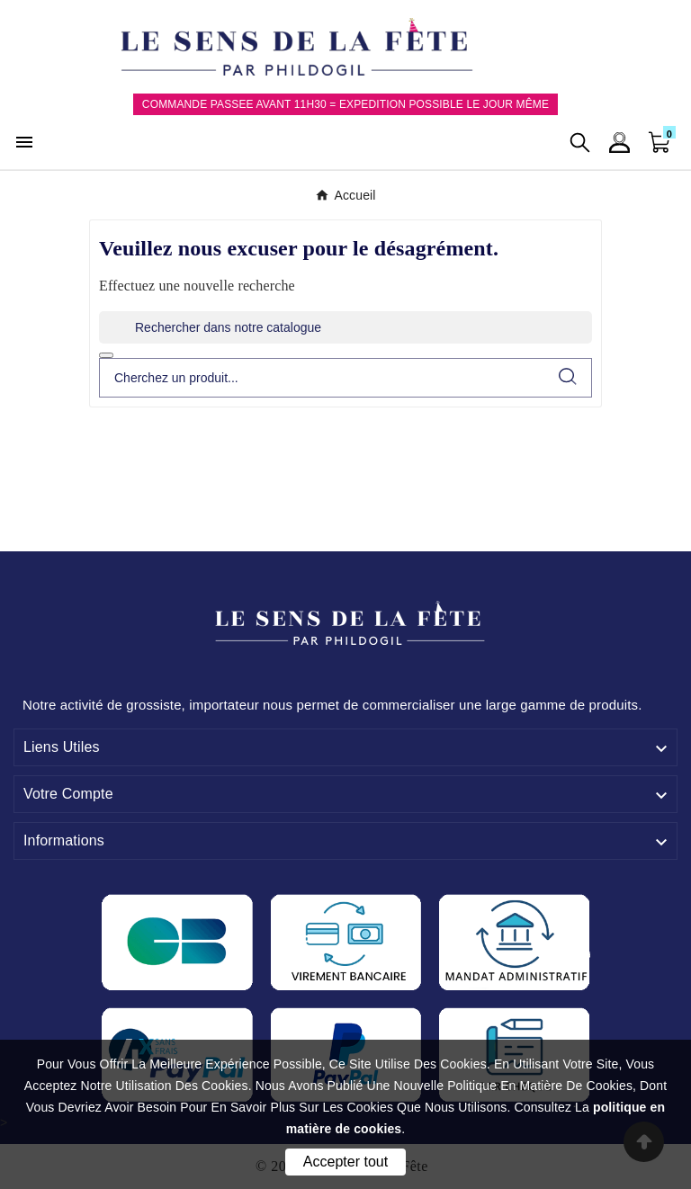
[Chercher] (322, 378)
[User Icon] (619, 142)
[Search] (568, 376)
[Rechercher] (345, 327)
